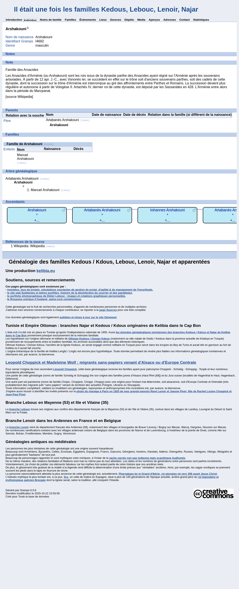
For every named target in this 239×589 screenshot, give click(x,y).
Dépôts (129, 19)
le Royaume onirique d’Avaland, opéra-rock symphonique (44, 299)
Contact (184, 19)
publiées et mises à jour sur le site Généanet (88, 317)
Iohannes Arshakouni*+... (167, 215)
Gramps (25, 490)
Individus (30, 20)
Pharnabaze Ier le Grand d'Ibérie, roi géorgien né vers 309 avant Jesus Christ (168, 473)
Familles (70, 19)
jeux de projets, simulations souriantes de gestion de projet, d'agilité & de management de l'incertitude (86, 289)
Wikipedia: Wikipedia (34, 246)
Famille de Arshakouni (30, 144)
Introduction (14, 19)
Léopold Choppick (65, 369)
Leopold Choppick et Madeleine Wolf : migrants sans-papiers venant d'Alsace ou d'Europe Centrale (100, 362)
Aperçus (154, 19)
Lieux (103, 19)
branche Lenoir (19, 427)
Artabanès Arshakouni (68, 120)
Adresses (169, 19)
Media (141, 19)
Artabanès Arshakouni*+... (102, 215)
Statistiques (201, 19)
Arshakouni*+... (37, 215)
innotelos (13, 289)
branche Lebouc (19, 409)
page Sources (108, 309)
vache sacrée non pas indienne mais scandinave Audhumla (147, 458)
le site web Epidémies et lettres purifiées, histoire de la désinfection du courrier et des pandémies (69, 292)
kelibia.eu (45, 270)
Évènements (87, 19)
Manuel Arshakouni (25, 158)
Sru (66, 476)
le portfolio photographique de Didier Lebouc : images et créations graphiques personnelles (66, 296)
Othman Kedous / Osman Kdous (89, 338)
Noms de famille (50, 19)
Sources (115, 19)
